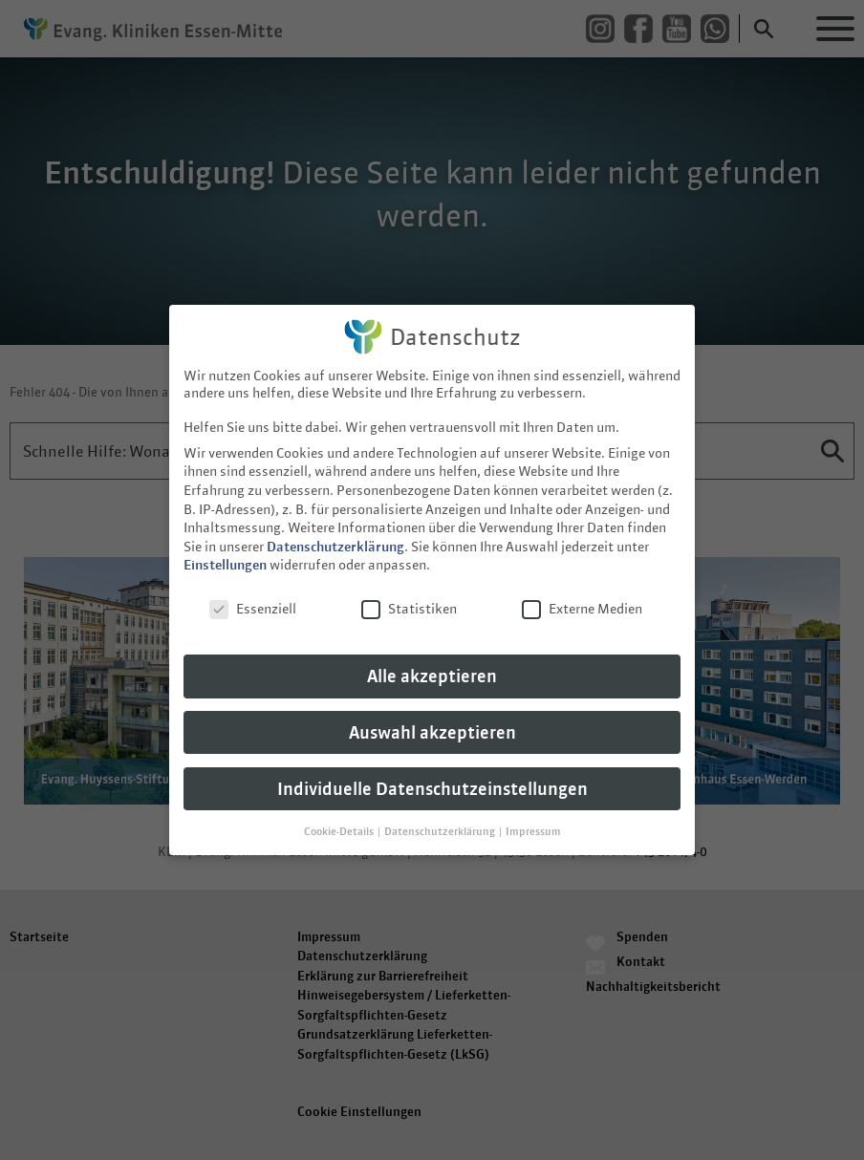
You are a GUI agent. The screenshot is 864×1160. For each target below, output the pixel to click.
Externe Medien (582, 602)
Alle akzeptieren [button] (432, 668)
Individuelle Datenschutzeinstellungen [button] (432, 781)
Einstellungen (225, 558)
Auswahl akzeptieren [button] (432, 725)
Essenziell (252, 602)
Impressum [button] (533, 823)
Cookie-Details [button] (340, 823)
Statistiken (409, 602)
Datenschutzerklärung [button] (440, 823)
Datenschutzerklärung (335, 539)
